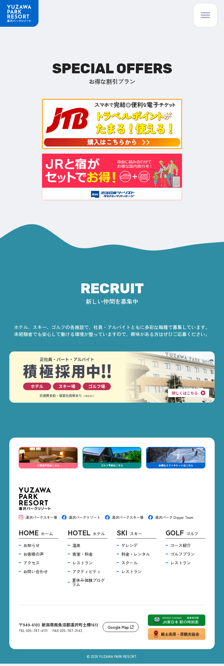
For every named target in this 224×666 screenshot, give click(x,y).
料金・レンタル (135, 556)
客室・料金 (82, 556)
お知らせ (31, 548)
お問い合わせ (35, 574)
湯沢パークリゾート (81, 519)
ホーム (36, 535)
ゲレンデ (129, 548)
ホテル (86, 535)
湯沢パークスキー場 (38, 519)
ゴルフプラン (182, 556)
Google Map (121, 629)
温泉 (76, 548)
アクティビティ (86, 574)
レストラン (82, 565)
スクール (129, 565)
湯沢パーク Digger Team (170, 519)
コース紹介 (180, 548)
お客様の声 (33, 556)
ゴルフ (182, 535)
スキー (129, 535)
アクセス (31, 565)
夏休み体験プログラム (88, 584)
